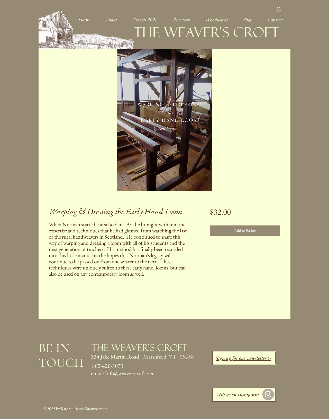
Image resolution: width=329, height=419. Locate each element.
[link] (282, 9)
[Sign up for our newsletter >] (244, 358)
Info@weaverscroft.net (129, 373)
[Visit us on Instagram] (244, 394)
